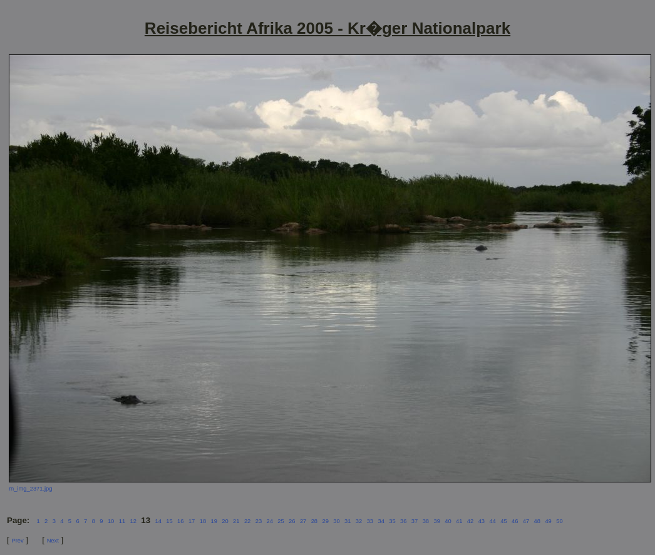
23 (258, 521)
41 (459, 521)
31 (347, 521)
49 (548, 521)
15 (169, 521)
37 (414, 521)
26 (292, 521)
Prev (17, 540)
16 (180, 521)
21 (236, 521)
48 (537, 521)
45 (503, 521)
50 (559, 521)
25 (280, 521)
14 (158, 521)
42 (470, 521)
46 (515, 521)
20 (225, 521)
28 (314, 521)
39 (436, 521)
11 (122, 521)
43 (481, 521)
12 (133, 521)
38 (426, 521)
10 (111, 521)
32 (359, 521)
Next (53, 540)
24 (269, 521)
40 (448, 521)
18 (203, 521)
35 (392, 521)
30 (336, 521)
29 (325, 521)
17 (191, 521)
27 (303, 521)
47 (526, 521)
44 (492, 521)
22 (247, 521)
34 (381, 521)
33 (370, 521)
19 (214, 521)
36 (403, 521)
